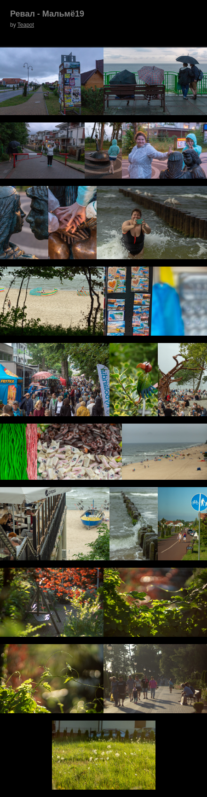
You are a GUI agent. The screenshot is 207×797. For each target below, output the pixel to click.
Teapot (25, 25)
